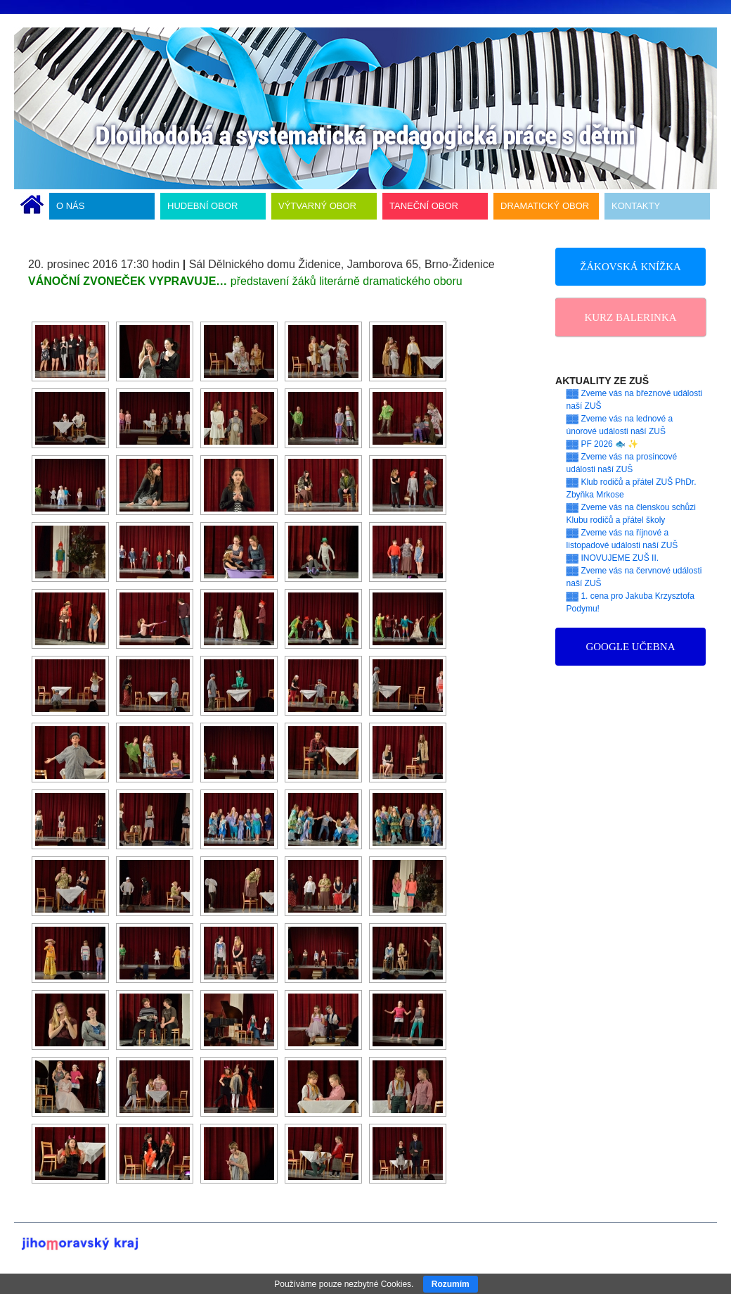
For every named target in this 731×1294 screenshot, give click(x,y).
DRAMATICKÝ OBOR (544, 206)
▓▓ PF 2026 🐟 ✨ (603, 444)
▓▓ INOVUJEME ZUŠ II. (613, 558)
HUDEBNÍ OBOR (202, 206)
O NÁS (70, 206)
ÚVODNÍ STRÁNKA (32, 206)
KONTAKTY (636, 206)
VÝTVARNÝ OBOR (317, 206)
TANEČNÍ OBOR (423, 206)
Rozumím (451, 1284)
